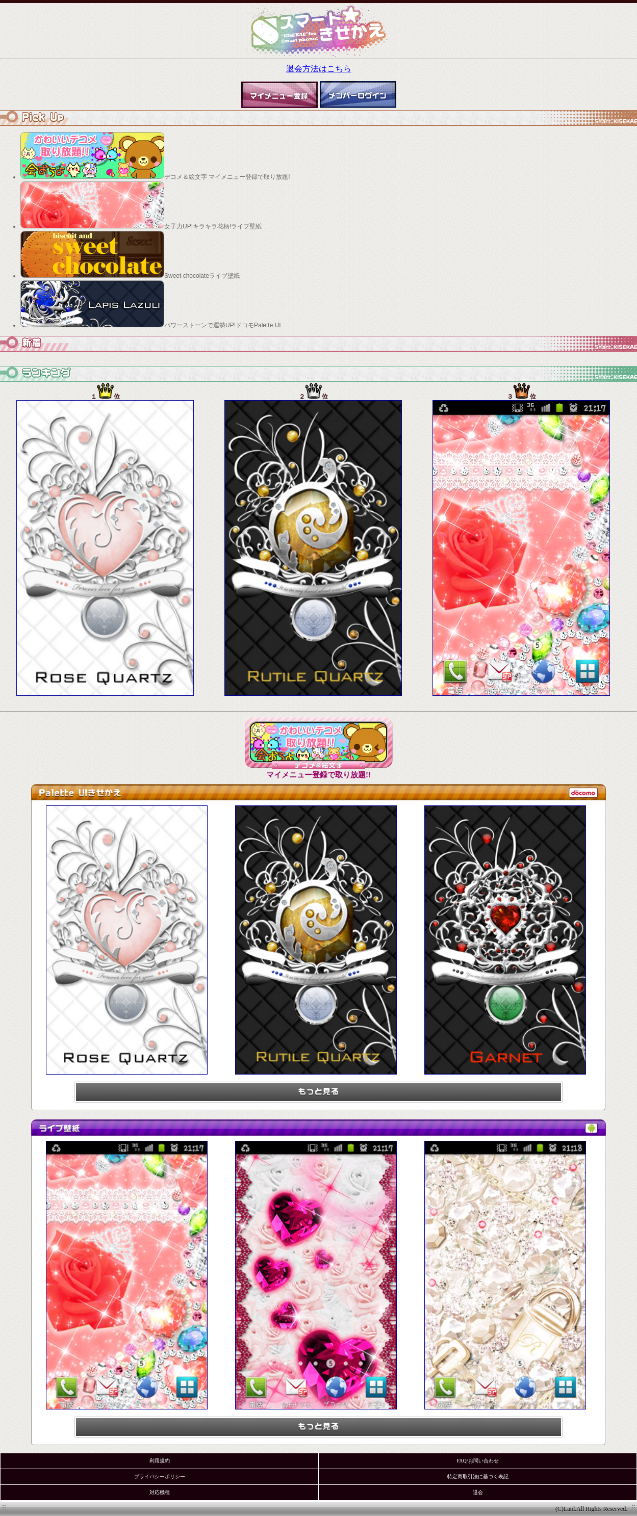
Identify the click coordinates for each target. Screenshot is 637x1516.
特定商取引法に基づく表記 (477, 1476)
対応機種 (159, 1492)
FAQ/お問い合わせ (477, 1460)
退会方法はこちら (318, 68)
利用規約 (159, 1460)
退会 (478, 1492)
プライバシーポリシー (159, 1476)
